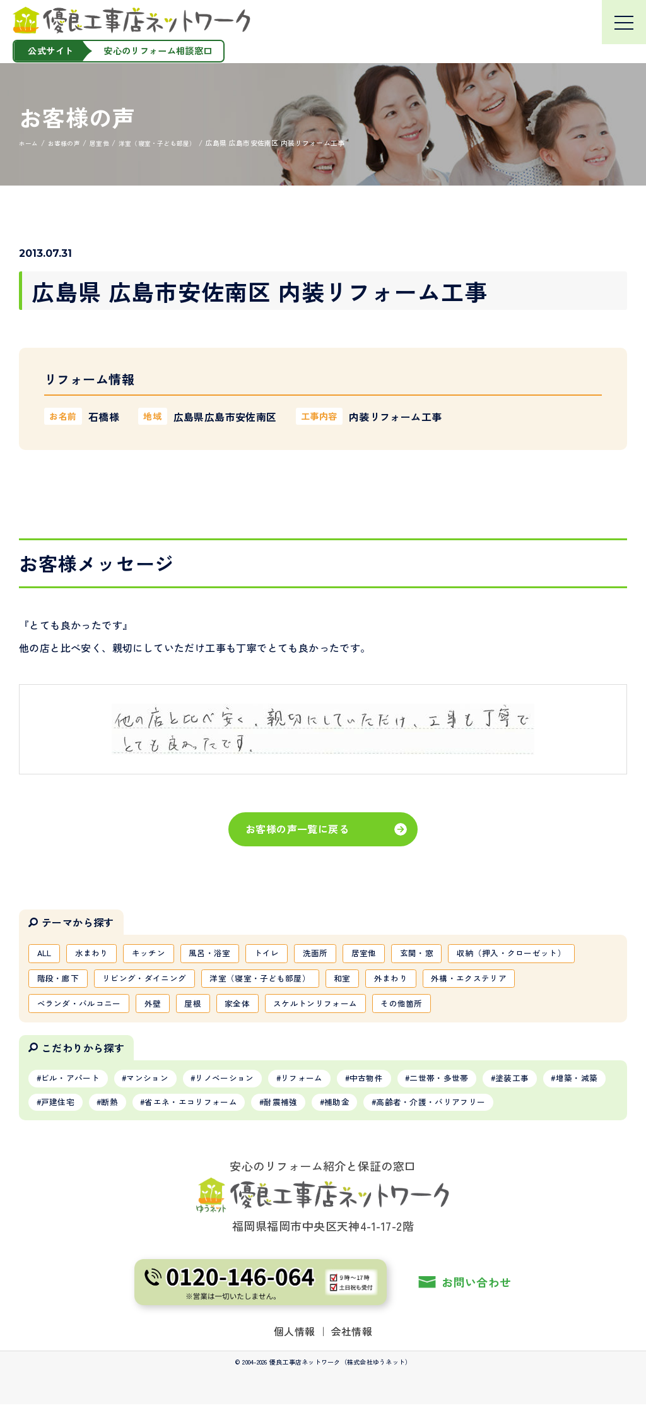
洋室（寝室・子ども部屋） (421, 981)
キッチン (159, 954)
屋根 (312, 1008)
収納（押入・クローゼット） (97, 981)
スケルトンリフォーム (444, 1008)
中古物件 (398, 1085)
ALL (46, 954)
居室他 (391, 954)
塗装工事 (557, 1085)
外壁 (270, 1008)
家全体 (360, 1008)
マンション (159, 1085)
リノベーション (242, 1085)
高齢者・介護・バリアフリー (544, 1111)
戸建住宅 (136, 1111)
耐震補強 (379, 1111)
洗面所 (339, 954)
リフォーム (327, 1085)
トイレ (286, 954)
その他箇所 (537, 1008)
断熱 (193, 1111)
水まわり (97, 954)
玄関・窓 (448, 954)
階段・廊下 (203, 981)
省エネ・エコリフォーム (282, 1111)
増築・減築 (65, 1111)
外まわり (562, 981)
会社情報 (352, 1341)
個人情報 (294, 1341)
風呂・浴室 (225, 954)
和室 (510, 981)
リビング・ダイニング (296, 981)
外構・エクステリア (78, 1008)
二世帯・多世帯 (477, 1085)
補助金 (441, 1111)
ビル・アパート (74, 1085)
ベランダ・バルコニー (189, 1008)
